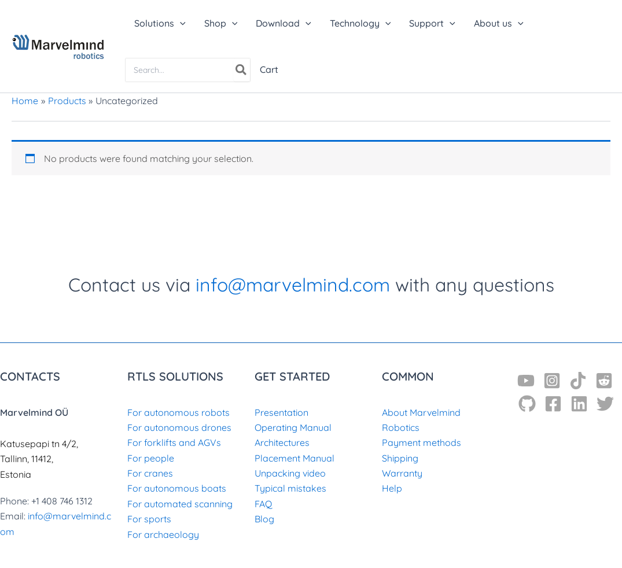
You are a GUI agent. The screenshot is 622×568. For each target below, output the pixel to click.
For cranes (150, 473)
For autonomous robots (178, 412)
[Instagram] (552, 380)
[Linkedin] (579, 403)
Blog (264, 519)
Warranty (402, 473)
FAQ (263, 504)
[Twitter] (605, 403)
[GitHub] (527, 403)
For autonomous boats (176, 488)
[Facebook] (553, 403)
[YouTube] (526, 380)
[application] (180, 23)
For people (150, 458)
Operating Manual (293, 427)
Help (392, 488)
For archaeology (163, 534)
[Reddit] (604, 380)
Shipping (400, 458)
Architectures (282, 442)
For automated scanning (180, 504)
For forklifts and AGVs (174, 442)
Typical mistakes (290, 488)
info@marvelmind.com (293, 284)
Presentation (281, 412)
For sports (149, 519)
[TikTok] (578, 380)
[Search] (241, 70)
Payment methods (421, 442)
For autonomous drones (179, 427)
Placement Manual (294, 458)
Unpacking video (290, 473)
